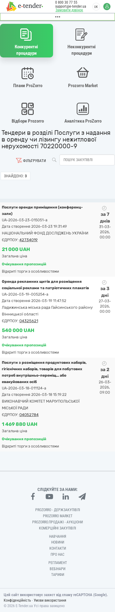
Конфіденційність (17, 600)
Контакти (57, 548)
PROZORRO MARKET (57, 516)
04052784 (29, 414)
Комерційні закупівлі (57, 528)
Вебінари (57, 569)
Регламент (57, 563)
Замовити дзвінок (69, 10)
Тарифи (57, 575)
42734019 (28, 240)
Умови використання (50, 600)
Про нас (57, 554)
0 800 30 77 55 (66, 2)
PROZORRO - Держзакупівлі (57, 510)
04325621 (28, 321)
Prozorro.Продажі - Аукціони (57, 522)
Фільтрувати (34, 160)
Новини (57, 542)
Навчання (57, 536)
